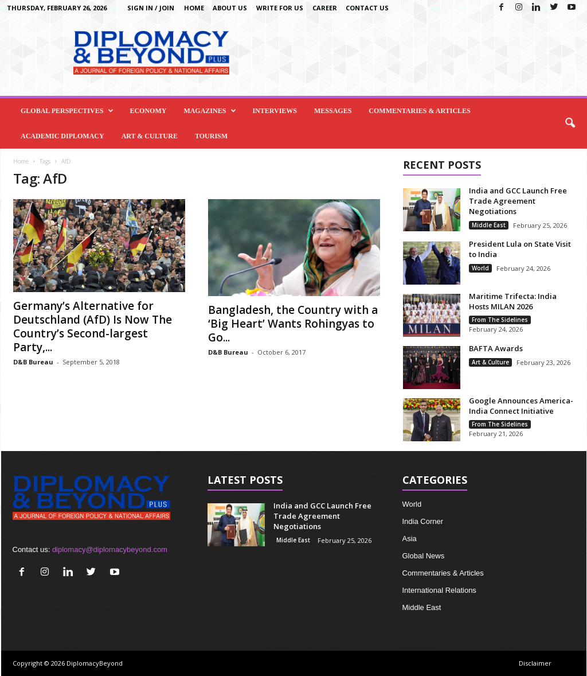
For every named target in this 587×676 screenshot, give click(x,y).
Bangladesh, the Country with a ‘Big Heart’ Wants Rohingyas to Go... (293, 323)
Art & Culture (150, 136)
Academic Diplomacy (62, 136)
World (480, 268)
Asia (409, 538)
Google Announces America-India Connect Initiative (521, 405)
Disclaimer (535, 663)
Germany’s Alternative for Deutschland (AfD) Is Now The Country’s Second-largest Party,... (92, 326)
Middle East (489, 225)
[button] (569, 123)
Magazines (209, 110)
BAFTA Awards (496, 348)
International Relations (439, 590)
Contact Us (367, 7)
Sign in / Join (150, 7)
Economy (148, 111)
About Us (230, 7)
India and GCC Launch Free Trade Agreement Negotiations (518, 200)
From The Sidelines (500, 320)
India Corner (423, 521)
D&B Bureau (33, 362)
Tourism (211, 136)
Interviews (274, 111)
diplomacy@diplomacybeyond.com (109, 549)
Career (324, 7)
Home (194, 7)
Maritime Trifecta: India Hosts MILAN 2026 (513, 301)
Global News (423, 555)
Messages (332, 111)
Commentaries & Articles (419, 111)
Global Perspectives (67, 110)
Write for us (279, 7)
